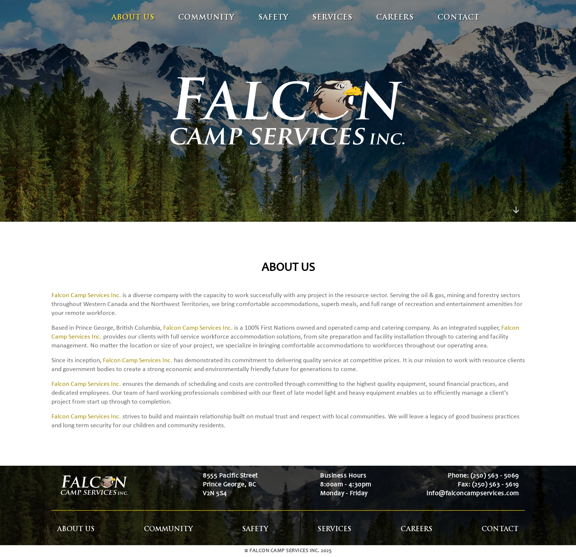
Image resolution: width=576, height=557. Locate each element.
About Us (133, 17)
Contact (458, 17)
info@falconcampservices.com (473, 493)
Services (332, 17)
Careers (395, 17)
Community (206, 17)
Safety (273, 17)
